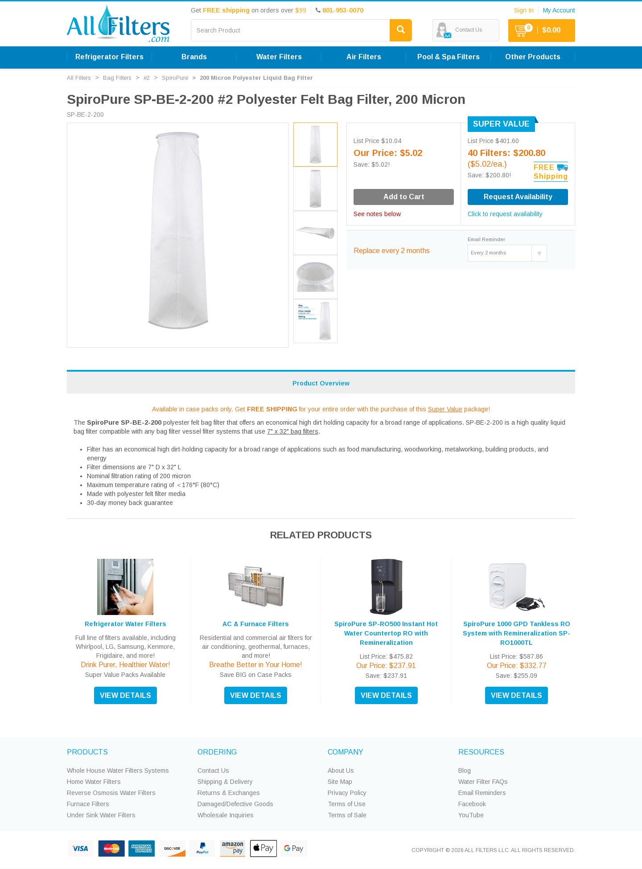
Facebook (472, 804)
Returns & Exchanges (229, 792)
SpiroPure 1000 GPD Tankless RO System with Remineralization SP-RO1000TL (516, 633)
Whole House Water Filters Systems (118, 770)
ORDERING (217, 752)
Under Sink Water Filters (101, 815)
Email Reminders (482, 792)
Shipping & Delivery (225, 781)
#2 (147, 77)
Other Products (532, 57)
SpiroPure (175, 77)
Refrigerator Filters (109, 57)
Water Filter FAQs (483, 781)
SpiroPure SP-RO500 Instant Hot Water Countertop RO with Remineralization (386, 633)
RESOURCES (481, 752)
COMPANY (345, 752)
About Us (341, 770)
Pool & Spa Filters (448, 57)
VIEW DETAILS (125, 695)
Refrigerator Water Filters (125, 623)
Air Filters (363, 57)
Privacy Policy (347, 792)
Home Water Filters (94, 781)
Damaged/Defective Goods (235, 804)
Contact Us (213, 770)
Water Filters (279, 57)
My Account (559, 10)
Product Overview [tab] (321, 383)
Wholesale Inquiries (226, 815)
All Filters (79, 77)
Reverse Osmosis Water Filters (111, 792)
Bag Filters (117, 77)
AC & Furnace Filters (255, 623)
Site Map (340, 781)
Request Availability (518, 197)
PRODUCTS (87, 752)
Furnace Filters (88, 804)
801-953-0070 (342, 10)
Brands (194, 57)
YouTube (471, 815)
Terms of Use (347, 804)
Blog (464, 770)
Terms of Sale (347, 815)
